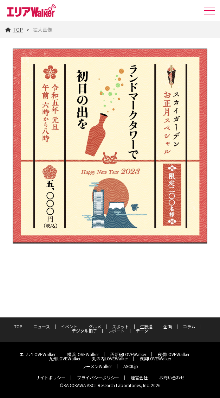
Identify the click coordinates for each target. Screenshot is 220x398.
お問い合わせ (172, 377)
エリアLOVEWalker (38, 354)
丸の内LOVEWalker (110, 358)
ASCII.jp (130, 366)
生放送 (146, 326)
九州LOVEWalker (64, 358)
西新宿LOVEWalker (128, 354)
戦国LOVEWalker (155, 358)
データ (142, 331)
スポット (120, 326)
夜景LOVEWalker (173, 354)
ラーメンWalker (97, 366)
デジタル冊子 (84, 331)
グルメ (95, 326)
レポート (116, 331)
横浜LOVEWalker (83, 354)
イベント (69, 326)
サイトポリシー (50, 377)
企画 (167, 326)
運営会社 (139, 377)
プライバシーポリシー (98, 377)
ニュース (41, 326)
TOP (14, 29)
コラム (189, 326)
